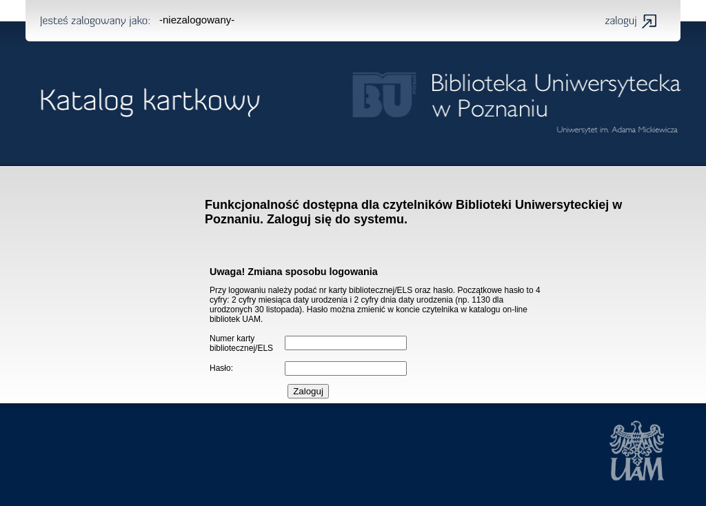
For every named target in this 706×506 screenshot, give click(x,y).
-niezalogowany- (196, 20)
